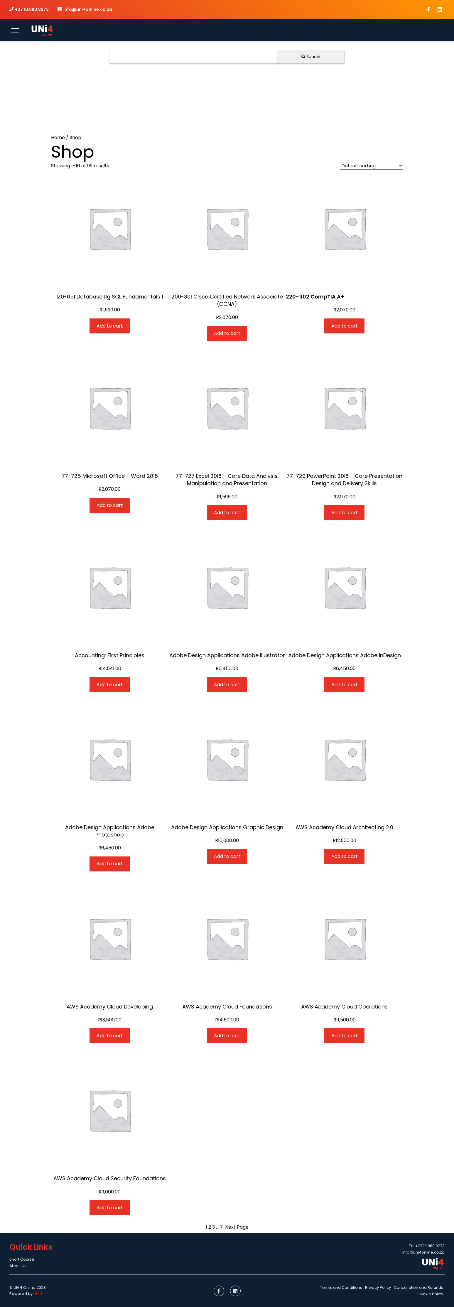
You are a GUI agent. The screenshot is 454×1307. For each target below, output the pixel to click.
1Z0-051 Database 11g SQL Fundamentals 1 (109, 297)
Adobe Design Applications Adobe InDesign (344, 655)
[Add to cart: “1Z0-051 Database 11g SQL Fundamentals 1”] (110, 326)
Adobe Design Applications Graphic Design (227, 827)
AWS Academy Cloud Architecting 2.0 (344, 827)
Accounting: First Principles (109, 655)
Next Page (237, 1227)
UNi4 (37, 1294)
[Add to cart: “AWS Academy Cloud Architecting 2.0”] (344, 856)
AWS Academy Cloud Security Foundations (109, 1178)
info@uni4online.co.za (88, 10)
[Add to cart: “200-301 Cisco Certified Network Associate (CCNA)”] (227, 333)
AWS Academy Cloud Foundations (227, 1006)
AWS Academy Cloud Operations (344, 1006)
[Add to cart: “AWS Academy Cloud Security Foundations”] (110, 1207)
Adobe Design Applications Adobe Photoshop (109, 831)
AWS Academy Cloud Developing (110, 1006)
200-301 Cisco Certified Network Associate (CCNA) (227, 300)
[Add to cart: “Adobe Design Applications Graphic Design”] (227, 856)
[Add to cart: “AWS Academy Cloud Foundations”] (227, 1035)
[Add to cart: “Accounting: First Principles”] (110, 684)
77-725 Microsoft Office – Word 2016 (110, 476)
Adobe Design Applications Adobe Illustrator (227, 655)
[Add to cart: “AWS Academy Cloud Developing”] (110, 1035)
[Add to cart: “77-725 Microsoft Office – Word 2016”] (110, 505)
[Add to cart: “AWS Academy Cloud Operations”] (344, 1035)
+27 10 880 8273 (32, 10)
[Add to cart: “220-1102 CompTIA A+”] (344, 326)
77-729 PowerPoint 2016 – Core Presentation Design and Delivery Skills (344, 480)
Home (58, 137)
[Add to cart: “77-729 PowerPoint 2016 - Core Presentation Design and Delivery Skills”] (344, 512)
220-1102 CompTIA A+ (315, 297)
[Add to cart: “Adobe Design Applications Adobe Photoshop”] (110, 863)
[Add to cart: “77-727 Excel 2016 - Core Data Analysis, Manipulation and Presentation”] (227, 512)
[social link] (428, 10)
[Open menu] (15, 30)
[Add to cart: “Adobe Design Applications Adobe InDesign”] (344, 684)
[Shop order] (371, 166)
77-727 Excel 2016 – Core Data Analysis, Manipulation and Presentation (227, 480)
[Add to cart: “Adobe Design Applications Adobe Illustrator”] (227, 684)
